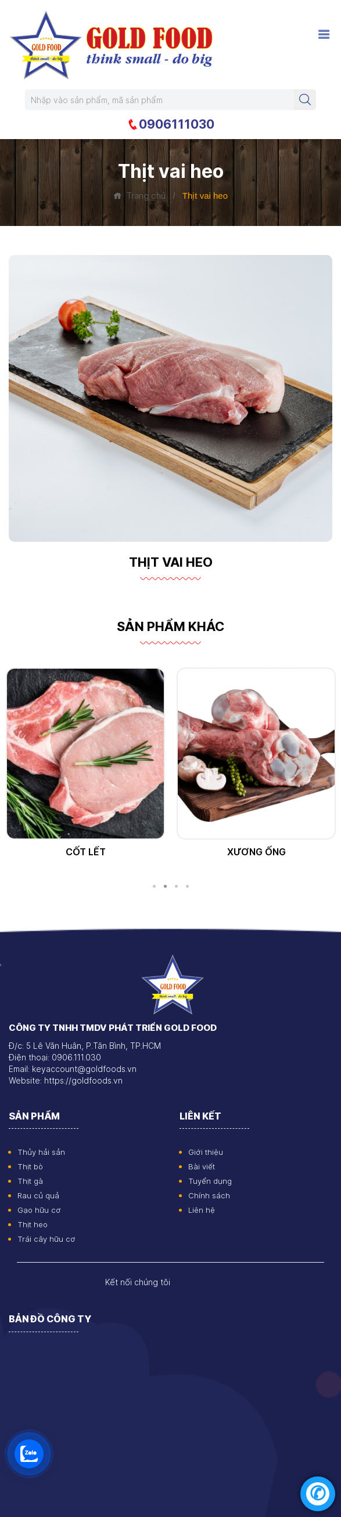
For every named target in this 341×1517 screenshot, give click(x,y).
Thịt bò (30, 1166)
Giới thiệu (205, 1152)
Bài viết (201, 1166)
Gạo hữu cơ (39, 1210)
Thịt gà (30, 1181)
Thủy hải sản (41, 1152)
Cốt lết (256, 852)
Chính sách (209, 1195)
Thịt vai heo (85, 852)
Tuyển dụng (210, 1181)
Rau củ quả (38, 1195)
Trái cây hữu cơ (46, 1238)
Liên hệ (201, 1210)
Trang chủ (139, 195)
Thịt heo (32, 1224)
